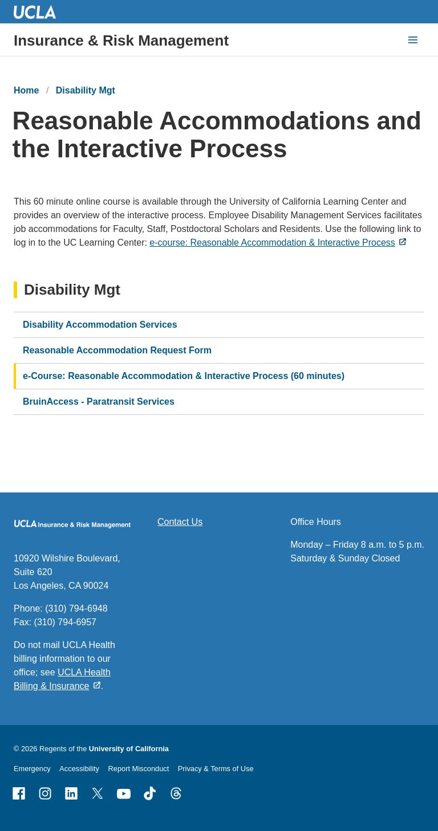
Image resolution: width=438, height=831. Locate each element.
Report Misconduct (138, 768)
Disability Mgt (85, 90)
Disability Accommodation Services (100, 324)
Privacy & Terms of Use (216, 768)
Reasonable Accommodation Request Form (117, 350)
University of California (129, 748)
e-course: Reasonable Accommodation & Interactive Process (272, 242)
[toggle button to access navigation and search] (413, 39)
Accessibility (79, 768)
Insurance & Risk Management (121, 40)
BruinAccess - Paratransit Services (99, 401)
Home (26, 90)
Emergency (32, 768)
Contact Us (179, 522)
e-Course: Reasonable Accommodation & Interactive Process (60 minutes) (183, 376)
